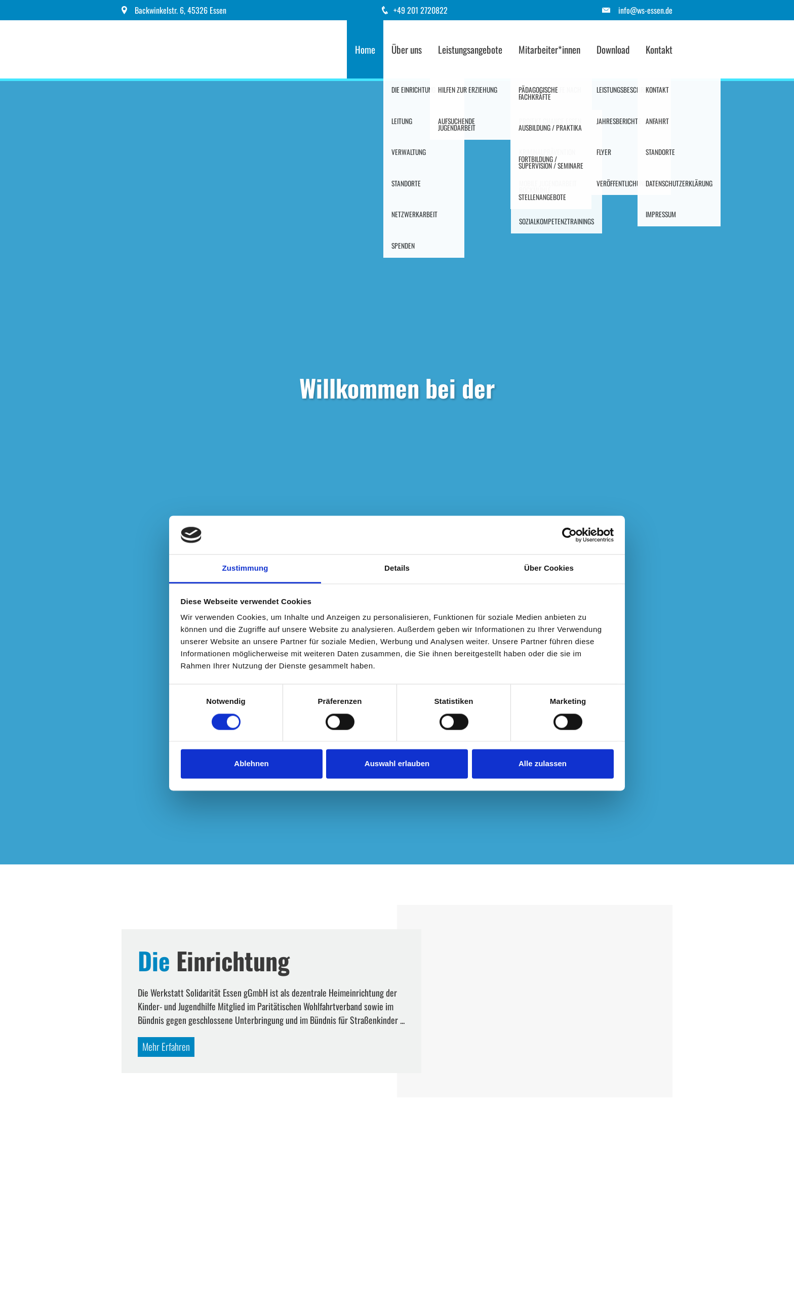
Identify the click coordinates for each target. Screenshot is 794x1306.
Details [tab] (397, 568)
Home (365, 49)
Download (613, 49)
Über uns (406, 49)
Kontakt (659, 49)
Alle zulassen (543, 764)
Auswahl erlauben (397, 764)
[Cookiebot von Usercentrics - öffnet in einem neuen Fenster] (569, 534)
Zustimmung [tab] (245, 568)
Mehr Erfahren (166, 1046)
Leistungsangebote (470, 49)
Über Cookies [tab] (549, 568)
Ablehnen (251, 764)
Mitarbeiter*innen (549, 49)
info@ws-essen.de (645, 10)
